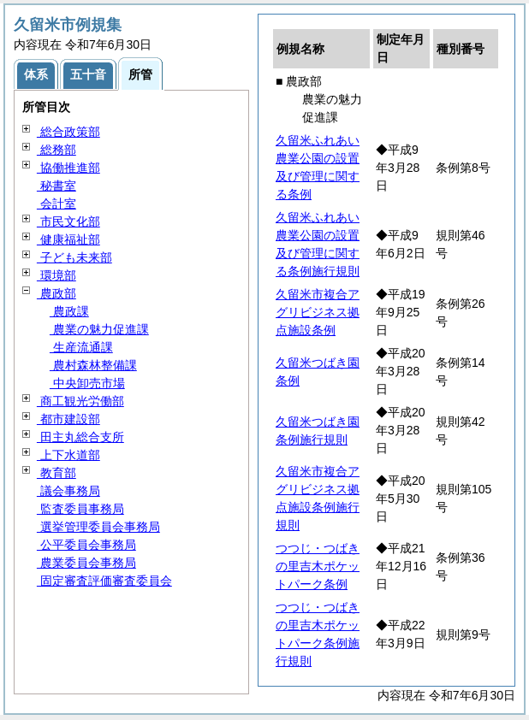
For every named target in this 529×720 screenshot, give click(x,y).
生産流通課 (81, 347)
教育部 (56, 473)
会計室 (56, 203)
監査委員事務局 (80, 509)
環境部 (56, 275)
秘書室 (56, 185)
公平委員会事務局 (86, 545)
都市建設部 (68, 419)
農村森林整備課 (93, 365)
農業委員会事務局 (86, 563)
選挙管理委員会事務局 (98, 527)
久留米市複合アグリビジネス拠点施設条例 (318, 312)
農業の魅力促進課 (99, 329)
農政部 (56, 293)
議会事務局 (68, 491)
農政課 (69, 311)
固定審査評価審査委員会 (104, 580)
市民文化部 (68, 221)
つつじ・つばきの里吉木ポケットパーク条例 (318, 566)
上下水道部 (68, 455)
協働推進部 (68, 167)
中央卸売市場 (87, 383)
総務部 (56, 149)
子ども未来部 (74, 257)
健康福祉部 (68, 239)
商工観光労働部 (80, 401)
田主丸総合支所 (80, 437)
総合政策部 (68, 132)
